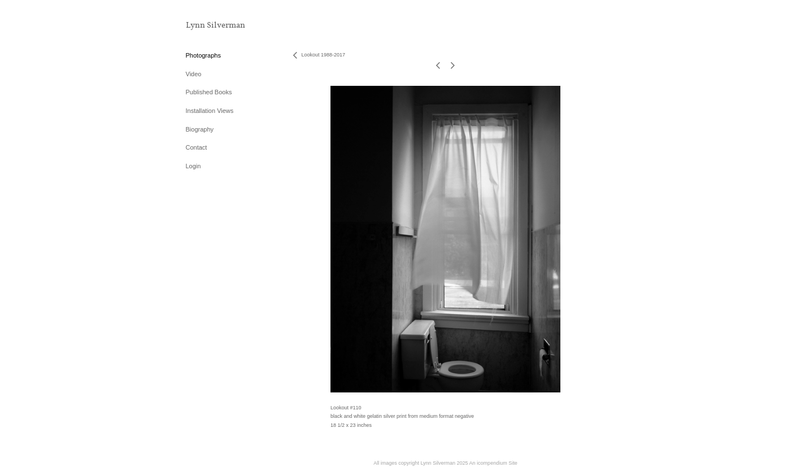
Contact (196, 147)
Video (194, 74)
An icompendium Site (493, 463)
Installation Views (210, 110)
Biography (200, 129)
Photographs (203, 55)
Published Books (209, 92)
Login (193, 166)
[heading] (214, 25)
